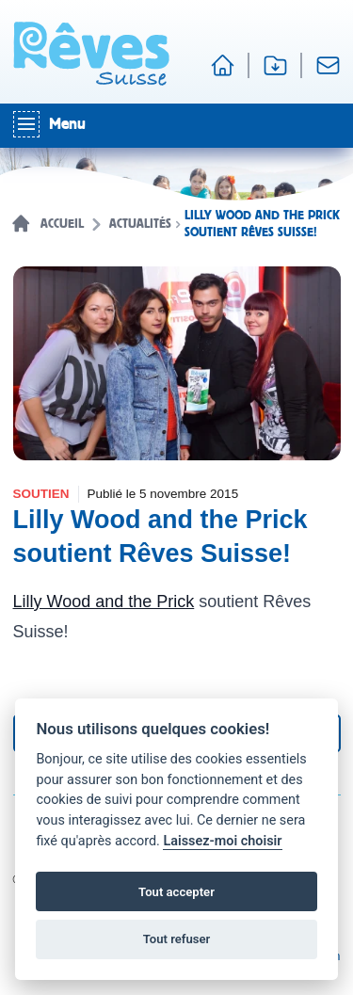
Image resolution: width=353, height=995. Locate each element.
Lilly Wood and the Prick (104, 601)
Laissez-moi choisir (222, 841)
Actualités (140, 224)
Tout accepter (176, 892)
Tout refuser (177, 939)
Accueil (62, 224)
